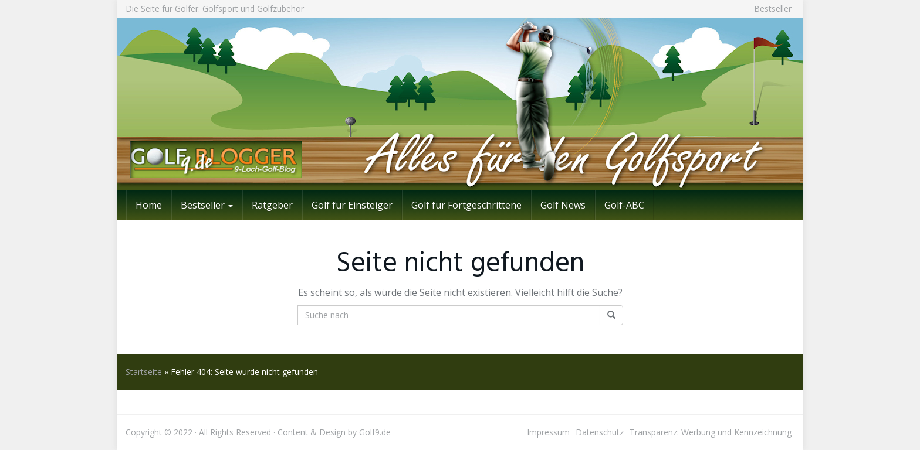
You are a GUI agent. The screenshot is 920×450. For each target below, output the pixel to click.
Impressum (548, 432)
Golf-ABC (624, 205)
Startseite (144, 371)
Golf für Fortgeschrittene (466, 205)
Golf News (563, 205)
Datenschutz (600, 432)
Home (149, 205)
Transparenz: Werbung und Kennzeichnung (711, 432)
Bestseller (773, 8)
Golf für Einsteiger (352, 205)
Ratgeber (272, 205)
